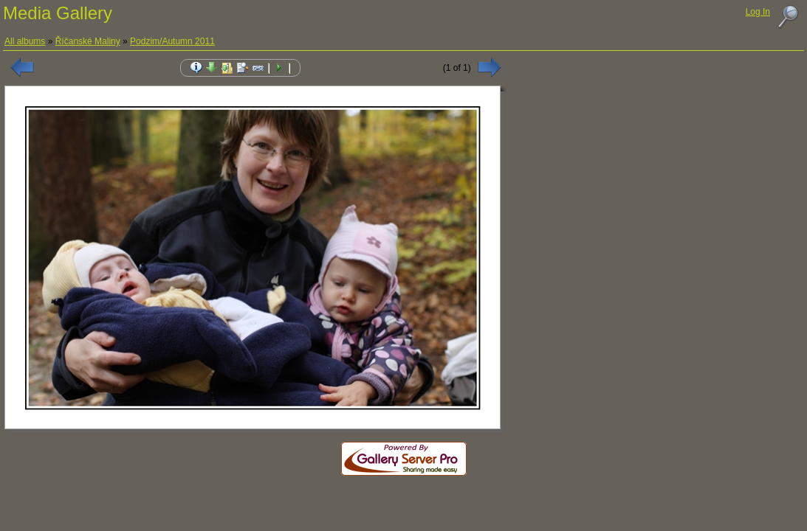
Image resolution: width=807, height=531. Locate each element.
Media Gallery (57, 13)
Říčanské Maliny (87, 41)
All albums (24, 41)
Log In (758, 12)
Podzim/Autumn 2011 (172, 41)
